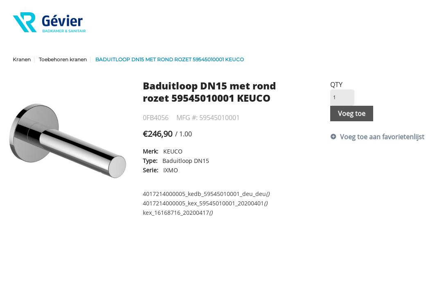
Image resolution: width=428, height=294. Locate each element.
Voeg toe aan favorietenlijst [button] (375, 136)
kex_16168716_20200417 (177, 212)
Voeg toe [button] (351, 113)
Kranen (22, 59)
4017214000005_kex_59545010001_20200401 (205, 203)
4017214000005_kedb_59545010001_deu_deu (206, 194)
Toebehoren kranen (63, 59)
